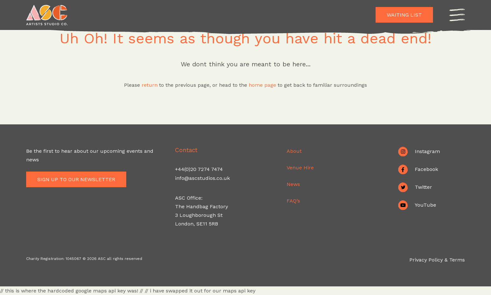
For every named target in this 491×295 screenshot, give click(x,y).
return (150, 85)
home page (263, 85)
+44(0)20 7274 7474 (199, 169)
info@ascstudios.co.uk (202, 178)
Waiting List (404, 15)
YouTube (425, 205)
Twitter (423, 187)
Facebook (426, 169)
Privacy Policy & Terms (437, 260)
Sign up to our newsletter (78, 179)
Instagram (427, 151)
